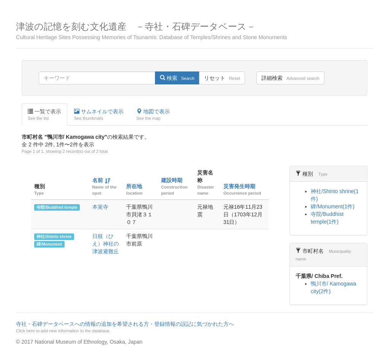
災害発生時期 (239, 186)
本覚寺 (100, 207)
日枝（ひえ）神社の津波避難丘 (105, 243)
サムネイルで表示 (98, 114)
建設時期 (171, 180)
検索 (177, 78)
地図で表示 (153, 114)
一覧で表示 (44, 114)
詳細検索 (290, 78)
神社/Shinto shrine (53, 236)
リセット (222, 78)
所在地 (134, 186)
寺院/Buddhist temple (56, 207)
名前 (97, 180)
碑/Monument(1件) (332, 206)
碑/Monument (49, 244)
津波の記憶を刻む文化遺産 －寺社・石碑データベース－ (194, 31)
